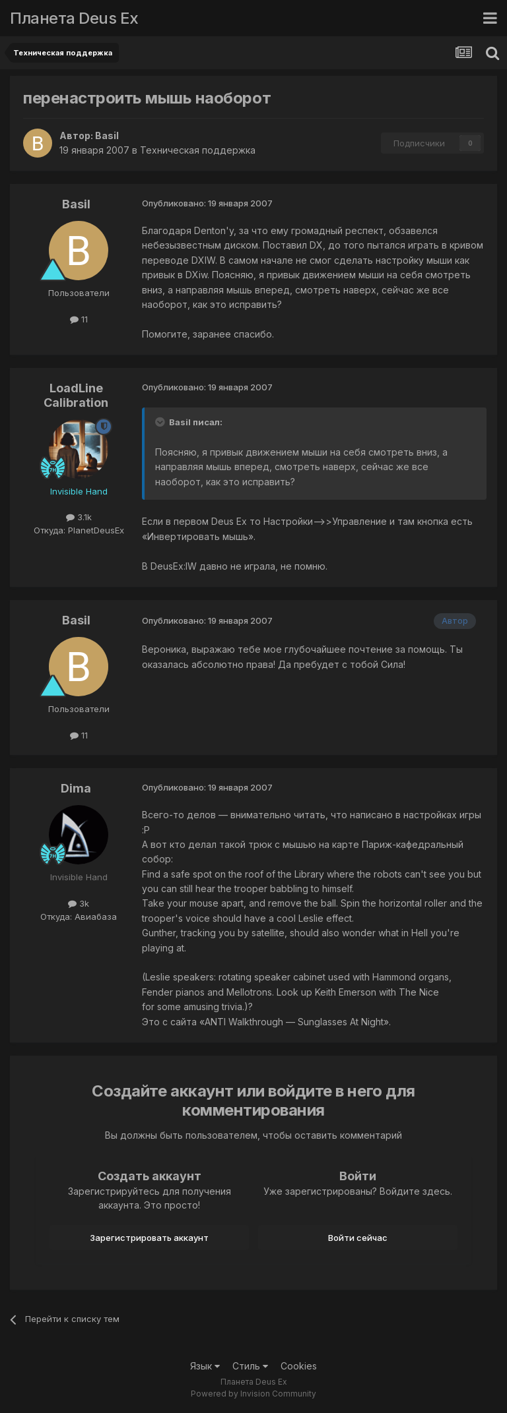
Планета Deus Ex (74, 18)
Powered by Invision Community (253, 1393)
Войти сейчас (358, 1237)
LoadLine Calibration (76, 395)
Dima (76, 788)
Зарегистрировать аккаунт (149, 1237)
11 (79, 319)
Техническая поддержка (197, 150)
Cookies (299, 1365)
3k (78, 903)
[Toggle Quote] (161, 422)
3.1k (79, 517)
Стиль (250, 1365)
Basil (107, 135)
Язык (205, 1365)
